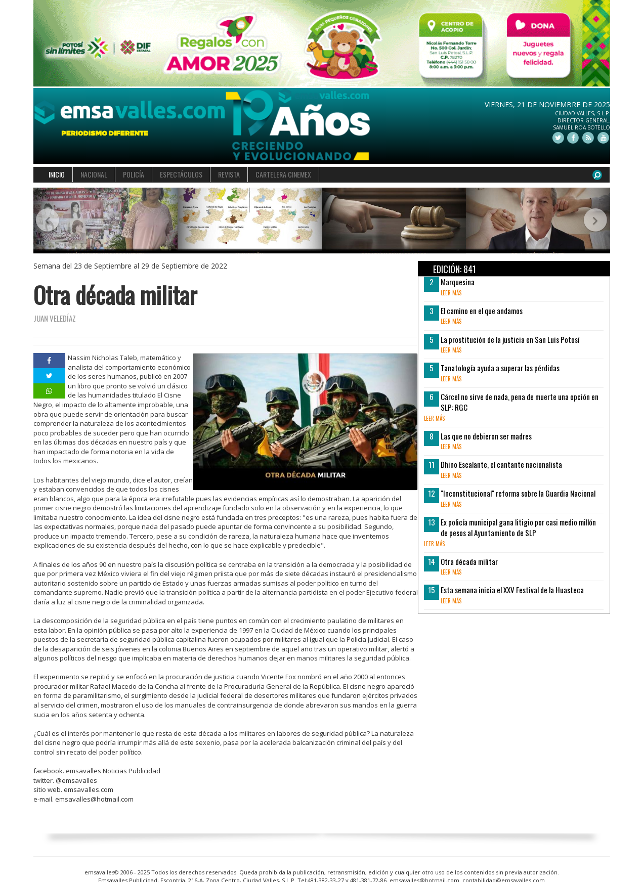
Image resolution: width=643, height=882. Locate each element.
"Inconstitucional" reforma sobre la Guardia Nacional (518, 493)
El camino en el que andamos (482, 310)
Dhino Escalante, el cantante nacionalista (501, 464)
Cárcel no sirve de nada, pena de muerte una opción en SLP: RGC (519, 402)
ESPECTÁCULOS (181, 174)
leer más (451, 293)
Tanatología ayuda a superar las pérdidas (500, 367)
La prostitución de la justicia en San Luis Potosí (510, 339)
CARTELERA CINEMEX (283, 174)
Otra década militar (469, 561)
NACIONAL (93, 174)
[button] (47, 220)
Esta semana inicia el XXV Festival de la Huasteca (512, 589)
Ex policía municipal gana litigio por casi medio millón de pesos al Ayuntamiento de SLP (518, 527)
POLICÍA (133, 174)
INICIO (57, 174)
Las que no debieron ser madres (486, 436)
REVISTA (229, 174)
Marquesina (458, 281)
